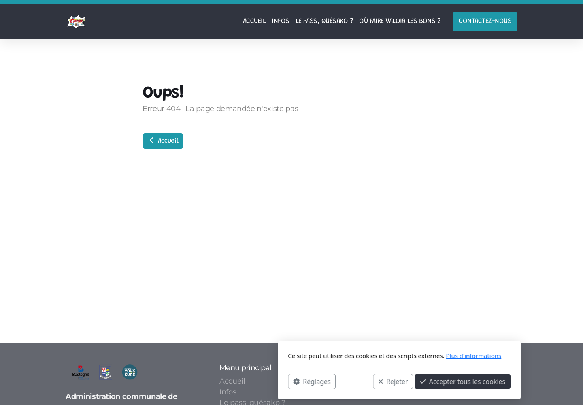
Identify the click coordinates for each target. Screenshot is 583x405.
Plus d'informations (366, 356)
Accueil (163, 140)
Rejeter (285, 381)
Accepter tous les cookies (355, 381)
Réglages (204, 381)
